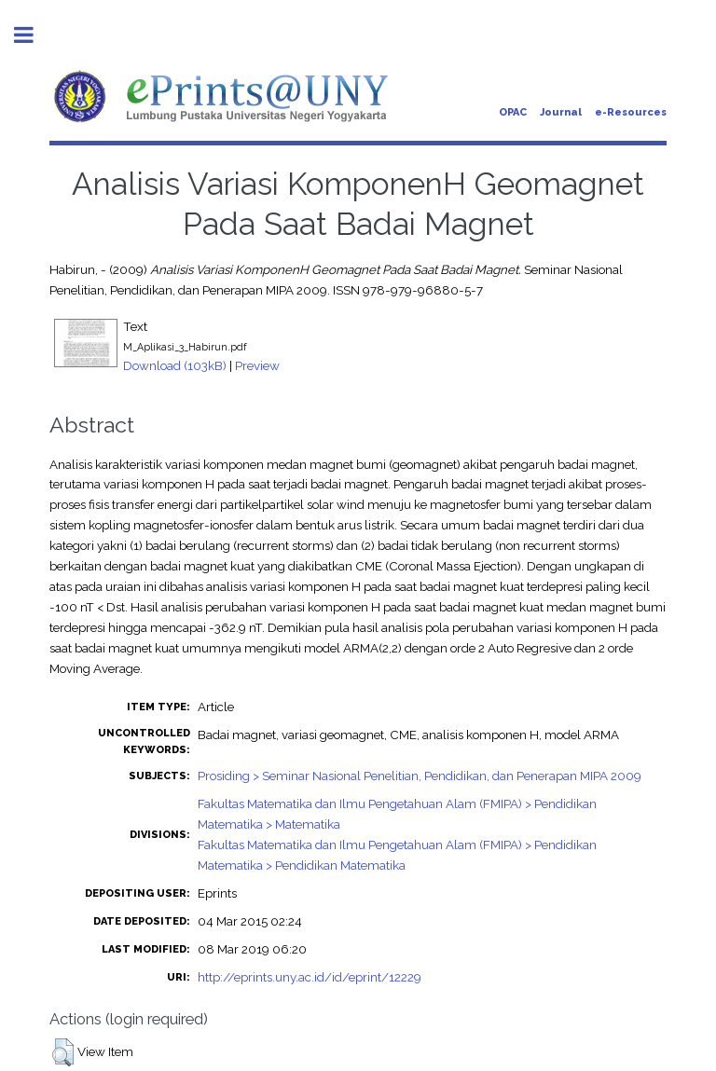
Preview (257, 365)
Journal (561, 112)
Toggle (33, 35)
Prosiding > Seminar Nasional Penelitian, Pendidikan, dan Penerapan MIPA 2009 (419, 775)
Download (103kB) (175, 365)
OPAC (513, 112)
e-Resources (631, 112)
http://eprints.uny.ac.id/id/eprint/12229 (309, 976)
